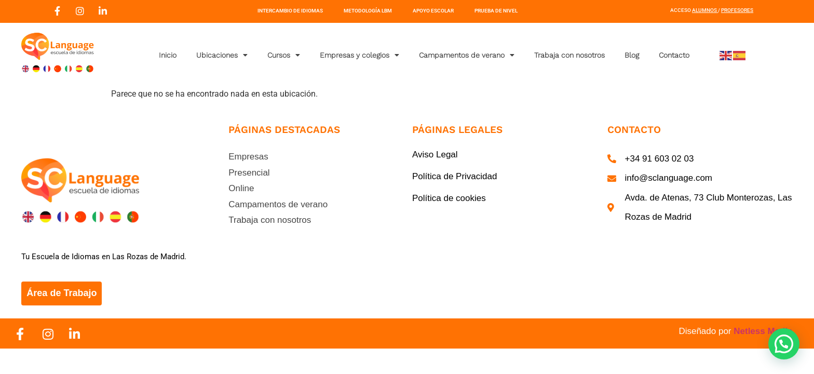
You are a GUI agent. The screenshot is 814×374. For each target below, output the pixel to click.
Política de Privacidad (454, 176)
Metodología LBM (368, 11)
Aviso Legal (435, 154)
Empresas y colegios (359, 55)
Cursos (283, 55)
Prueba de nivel (496, 11)
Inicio (168, 55)
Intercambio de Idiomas (290, 11)
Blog (632, 55)
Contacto (674, 55)
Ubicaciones (222, 55)
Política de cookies (449, 198)
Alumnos (704, 10)
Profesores (737, 10)
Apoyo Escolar (433, 11)
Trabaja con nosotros (569, 55)
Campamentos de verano (466, 55)
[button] (783, 343)
